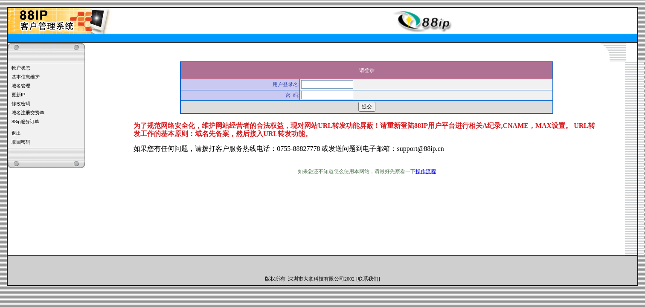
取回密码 (21, 142)
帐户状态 (21, 67)
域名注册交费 (26, 112)
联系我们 (368, 279)
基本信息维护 (26, 76)
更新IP (19, 94)
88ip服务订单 (25, 121)
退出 (16, 133)
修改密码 (21, 103)
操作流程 (425, 171)
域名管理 (21, 85)
